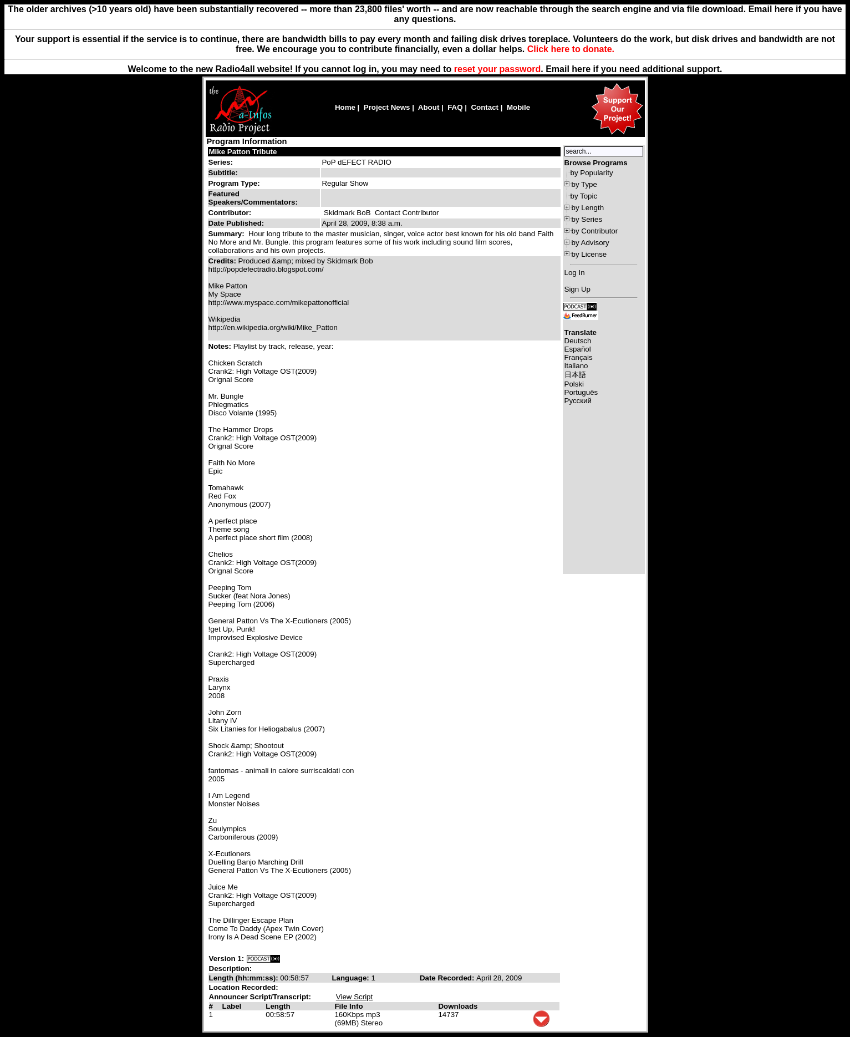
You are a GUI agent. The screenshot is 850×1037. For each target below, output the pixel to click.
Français (578, 357)
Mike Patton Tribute (243, 152)
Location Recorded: (243, 987)
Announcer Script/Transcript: (260, 997)
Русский (578, 400)
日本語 (575, 374)
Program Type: (234, 183)
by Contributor (595, 231)
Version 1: (227, 958)
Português (581, 392)
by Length (588, 208)
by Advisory (590, 242)
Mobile (518, 107)
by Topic (584, 196)
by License (589, 254)
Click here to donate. (570, 49)
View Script (354, 997)
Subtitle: (223, 173)
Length (278, 1006)
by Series (587, 219)
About (429, 107)
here (581, 69)
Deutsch (578, 341)
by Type (584, 184)
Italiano (576, 366)
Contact (484, 107)
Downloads (457, 1006)
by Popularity (592, 173)
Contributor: (230, 213)
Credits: (223, 261)
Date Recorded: (448, 978)
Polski (574, 384)
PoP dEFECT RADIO (356, 162)
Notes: (220, 346)
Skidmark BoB (347, 213)
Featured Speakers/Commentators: (253, 198)
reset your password (497, 69)
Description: (230, 968)
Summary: (227, 234)
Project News (387, 107)
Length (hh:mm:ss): (245, 978)
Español (577, 349)
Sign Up (577, 289)
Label (231, 1006)
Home (345, 107)
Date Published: (236, 223)
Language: (351, 978)
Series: (220, 162)
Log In (574, 272)
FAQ (454, 107)
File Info (348, 1006)
